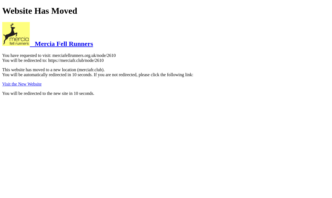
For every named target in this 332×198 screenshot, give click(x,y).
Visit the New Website (22, 84)
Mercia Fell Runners (47, 43)
